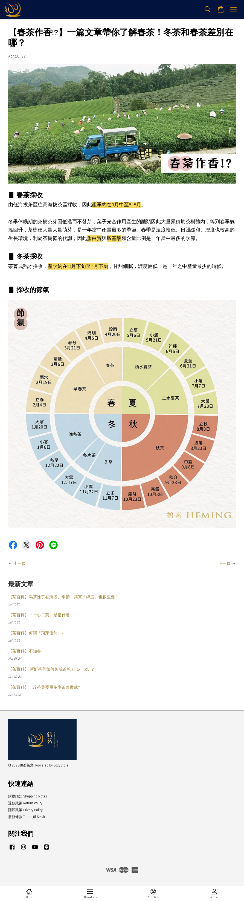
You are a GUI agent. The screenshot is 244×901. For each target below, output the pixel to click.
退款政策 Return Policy (25, 803)
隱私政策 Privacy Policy (25, 810)
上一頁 (19, 563)
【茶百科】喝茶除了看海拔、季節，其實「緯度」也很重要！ (63, 597)
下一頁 (224, 563)
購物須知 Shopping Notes (27, 796)
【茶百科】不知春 (24, 651)
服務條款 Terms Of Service (27, 817)
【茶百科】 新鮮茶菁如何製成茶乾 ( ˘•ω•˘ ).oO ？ (51, 669)
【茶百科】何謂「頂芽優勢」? (35, 633)
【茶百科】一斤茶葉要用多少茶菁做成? (44, 687)
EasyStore (61, 765)
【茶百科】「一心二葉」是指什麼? (40, 615)
